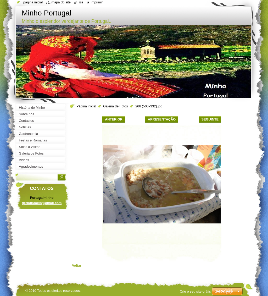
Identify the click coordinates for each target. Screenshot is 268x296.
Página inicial (86, 106)
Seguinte (210, 119)
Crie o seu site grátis (195, 291)
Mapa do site (61, 2)
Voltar (76, 265)
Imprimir (97, 2)
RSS (81, 2)
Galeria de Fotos (115, 106)
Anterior (113, 119)
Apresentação (162, 119)
